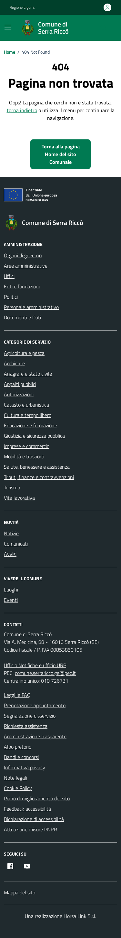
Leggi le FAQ (17, 695)
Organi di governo (23, 255)
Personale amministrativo (31, 307)
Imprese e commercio (26, 446)
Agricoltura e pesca (24, 353)
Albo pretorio (17, 747)
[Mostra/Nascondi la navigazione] (8, 27)
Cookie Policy (18, 788)
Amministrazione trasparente (35, 736)
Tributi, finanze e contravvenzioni (39, 477)
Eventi (11, 600)
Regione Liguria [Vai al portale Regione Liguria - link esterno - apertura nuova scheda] (22, 7)
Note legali (15, 778)
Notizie (11, 533)
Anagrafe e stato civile (28, 374)
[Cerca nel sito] (103, 28)
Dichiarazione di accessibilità (34, 819)
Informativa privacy (24, 767)
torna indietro (22, 110)
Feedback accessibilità (27, 809)
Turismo (12, 487)
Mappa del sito (19, 892)
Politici (11, 297)
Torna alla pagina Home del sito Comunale (61, 154)
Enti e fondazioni (22, 286)
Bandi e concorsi (21, 757)
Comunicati (16, 544)
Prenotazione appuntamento (35, 705)
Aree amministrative (25, 266)
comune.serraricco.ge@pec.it (45, 673)
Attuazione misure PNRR (30, 829)
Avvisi (10, 554)
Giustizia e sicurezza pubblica (34, 436)
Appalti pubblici (20, 384)
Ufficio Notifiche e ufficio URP (35, 665)
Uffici (9, 276)
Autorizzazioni (19, 394)
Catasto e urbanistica (26, 405)
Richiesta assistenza (25, 726)
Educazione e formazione (30, 425)
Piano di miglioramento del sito (37, 798)
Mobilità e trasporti (24, 456)
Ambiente (14, 363)
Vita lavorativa (19, 498)
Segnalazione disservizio (29, 715)
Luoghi (11, 589)
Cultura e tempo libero (27, 415)
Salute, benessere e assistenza (37, 467)
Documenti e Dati (22, 317)
